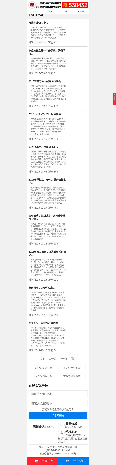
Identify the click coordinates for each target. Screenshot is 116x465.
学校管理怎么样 (71, 376)
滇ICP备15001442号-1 (58, 450)
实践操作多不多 (43, 376)
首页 (34, 11)
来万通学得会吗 (71, 368)
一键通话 (114, 97)
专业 (65, 11)
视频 (50, 11)
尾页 (73, 358)
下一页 (63, 358)
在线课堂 (81, 11)
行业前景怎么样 (43, 368)
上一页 (52, 358)
